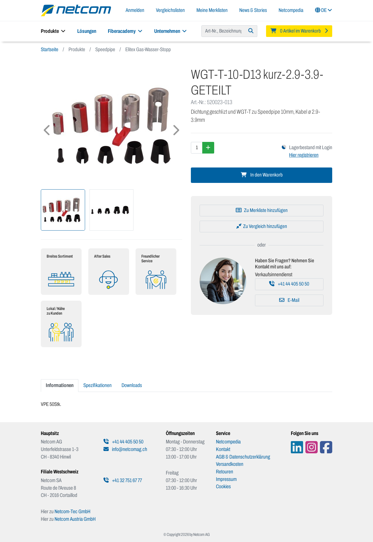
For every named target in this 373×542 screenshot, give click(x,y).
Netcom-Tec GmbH (72, 511)
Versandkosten (229, 464)
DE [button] (323, 10)
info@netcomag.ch (125, 449)
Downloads (132, 385)
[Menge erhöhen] (208, 148)
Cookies (223, 486)
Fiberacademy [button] (125, 31)
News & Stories (253, 10)
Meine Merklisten (212, 10)
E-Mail (289, 300)
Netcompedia (291, 10)
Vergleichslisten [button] (170, 10)
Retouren (224, 472)
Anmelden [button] (135, 10)
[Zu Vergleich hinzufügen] (261, 226)
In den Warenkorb (262, 175)
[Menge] (197, 148)
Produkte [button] (53, 31)
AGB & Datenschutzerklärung (243, 457)
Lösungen (86, 31)
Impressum (226, 479)
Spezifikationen (97, 385)
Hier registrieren (304, 155)
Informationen (59, 385)
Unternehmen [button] (170, 31)
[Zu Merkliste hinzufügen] (261, 210)
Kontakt (223, 449)
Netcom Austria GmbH (75, 519)
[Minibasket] (299, 31)
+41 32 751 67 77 (122, 480)
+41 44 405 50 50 (289, 284)
